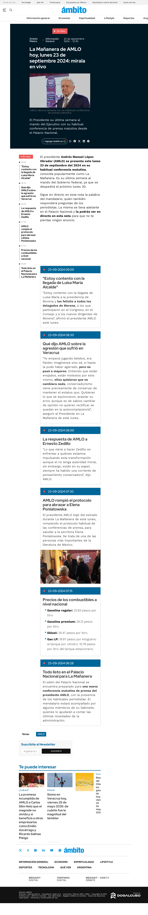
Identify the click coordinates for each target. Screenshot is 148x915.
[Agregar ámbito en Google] (54, 141)
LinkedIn (43, 850)
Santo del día (129, 2)
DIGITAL (35, 879)
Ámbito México (34, 40)
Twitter (20, 850)
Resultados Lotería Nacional (104, 2)
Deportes (128, 18)
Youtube (51, 850)
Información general (38, 18)
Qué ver (65, 867)
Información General (52, 40)
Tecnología (26, 2)
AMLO (41, 734)
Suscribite (56, 751)
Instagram (35, 850)
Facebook (28, 850)
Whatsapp (60, 850)
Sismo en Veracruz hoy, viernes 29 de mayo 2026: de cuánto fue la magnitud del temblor (57, 806)
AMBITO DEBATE (97, 879)
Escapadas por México (76, 2)
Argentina (84, 867)
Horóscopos (55, 2)
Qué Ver (40, 2)
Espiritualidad (87, 18)
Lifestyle (109, 18)
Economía (64, 18)
